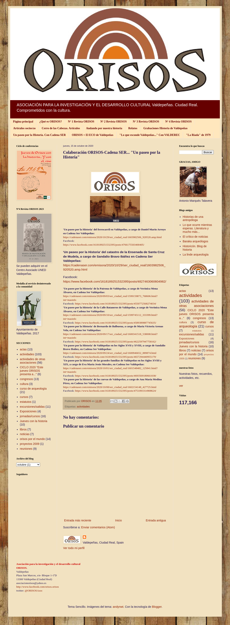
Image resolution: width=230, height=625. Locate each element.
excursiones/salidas (32, 406)
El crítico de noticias (195, 236)
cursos (24, 397)
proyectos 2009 (29, 443)
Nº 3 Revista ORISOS (146, 121)
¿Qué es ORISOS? (50, 121)
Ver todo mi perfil (73, 548)
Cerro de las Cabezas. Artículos (61, 128)
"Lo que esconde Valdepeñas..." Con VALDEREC (149, 134)
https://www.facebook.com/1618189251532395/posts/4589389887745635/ (115, 322)
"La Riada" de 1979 (198, 134)
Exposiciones (28, 411)
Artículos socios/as (24, 128)
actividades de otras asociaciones (32, 360)
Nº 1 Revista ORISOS (81, 121)
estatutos (26, 401)
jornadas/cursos (30, 416)
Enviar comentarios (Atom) (98, 527)
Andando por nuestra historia (104, 128)
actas (23, 349)
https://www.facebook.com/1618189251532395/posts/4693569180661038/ (115, 375)
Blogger (156, 606)
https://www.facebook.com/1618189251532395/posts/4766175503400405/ (103, 244)
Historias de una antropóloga (193, 218)
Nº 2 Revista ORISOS (113, 121)
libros (23, 429)
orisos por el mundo (32, 439)
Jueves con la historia (33, 421)
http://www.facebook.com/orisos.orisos (37, 586)
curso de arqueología (33, 388)
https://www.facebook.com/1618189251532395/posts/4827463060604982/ (114, 281)
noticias (25, 434)
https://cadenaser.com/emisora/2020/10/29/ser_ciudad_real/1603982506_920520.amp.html (112, 237)
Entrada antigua (156, 520)
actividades (83, 406)
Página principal (23, 121)
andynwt (118, 606)
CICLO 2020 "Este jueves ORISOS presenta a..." (31, 371)
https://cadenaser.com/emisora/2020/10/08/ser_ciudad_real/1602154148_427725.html (109, 387)
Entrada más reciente (77, 520)
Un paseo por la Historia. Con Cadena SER (39, 134)
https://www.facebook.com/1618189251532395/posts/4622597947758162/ (115, 341)
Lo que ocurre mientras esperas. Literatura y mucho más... (197, 228)
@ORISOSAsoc (34, 590)
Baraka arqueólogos (195, 241)
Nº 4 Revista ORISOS (178, 121)
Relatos (132, 128)
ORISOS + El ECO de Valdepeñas (92, 134)
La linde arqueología (196, 254)
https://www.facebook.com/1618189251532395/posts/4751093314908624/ (115, 390)
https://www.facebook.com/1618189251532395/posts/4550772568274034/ (115, 303)
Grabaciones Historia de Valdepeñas (165, 128)
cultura (24, 384)
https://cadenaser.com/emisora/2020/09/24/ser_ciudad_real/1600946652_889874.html (109, 352)
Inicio (118, 520)
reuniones (26, 448)
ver (181, 385)
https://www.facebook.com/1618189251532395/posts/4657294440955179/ (115, 356)
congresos (26, 379)
